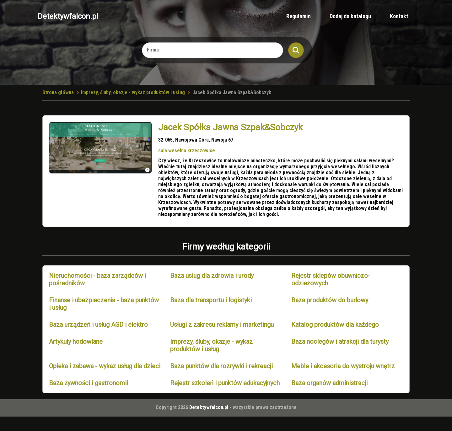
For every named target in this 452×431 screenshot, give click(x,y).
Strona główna (58, 92)
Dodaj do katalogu (350, 16)
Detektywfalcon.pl (68, 16)
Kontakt (399, 16)
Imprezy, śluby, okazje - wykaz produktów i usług (133, 92)
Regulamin (298, 16)
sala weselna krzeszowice (186, 151)
